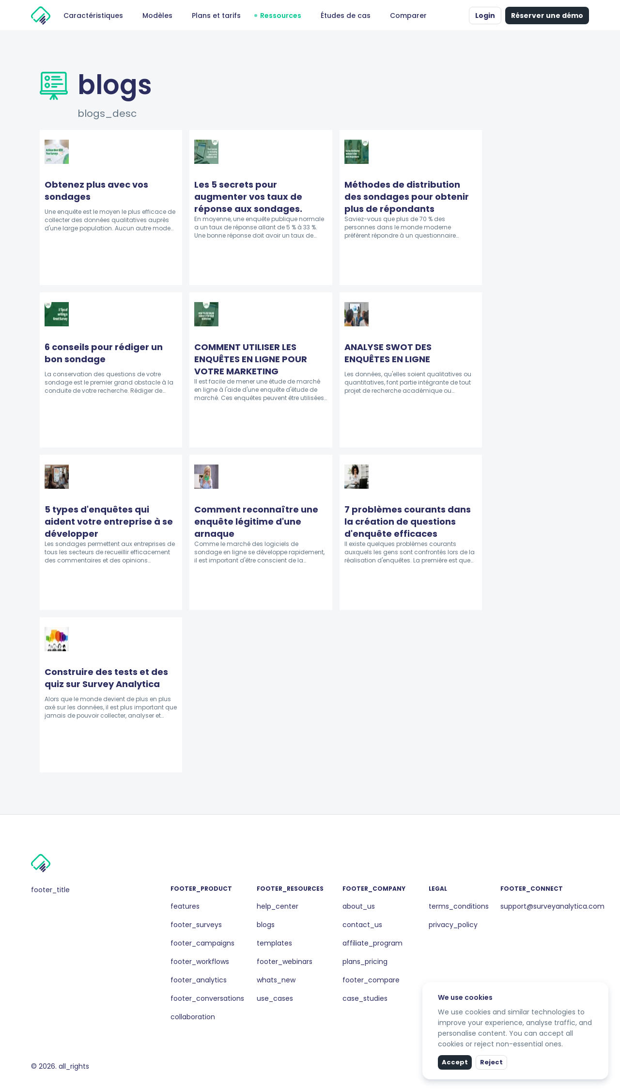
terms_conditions (459, 906)
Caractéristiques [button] (93, 15)
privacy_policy (453, 925)
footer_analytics (198, 980)
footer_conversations (207, 998)
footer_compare (371, 980)
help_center (277, 906)
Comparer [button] (408, 15)
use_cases (275, 998)
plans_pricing (365, 961)
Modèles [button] (157, 15)
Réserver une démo (547, 15)
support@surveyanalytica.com (552, 906)
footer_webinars (284, 961)
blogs (266, 925)
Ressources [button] (280, 15)
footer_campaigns (202, 943)
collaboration (192, 1017)
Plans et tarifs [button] (216, 15)
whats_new (276, 980)
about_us (358, 906)
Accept (455, 1062)
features (185, 906)
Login (485, 15)
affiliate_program (372, 943)
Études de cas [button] (346, 15)
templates (274, 943)
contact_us (362, 925)
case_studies (365, 998)
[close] (602, 988)
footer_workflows (199, 961)
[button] (459, 15)
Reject (491, 1062)
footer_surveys (196, 925)
